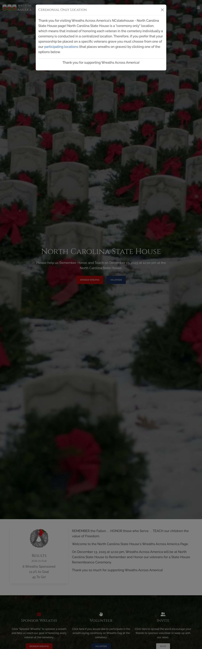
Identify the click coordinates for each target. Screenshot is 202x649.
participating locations (61, 47)
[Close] (162, 9)
